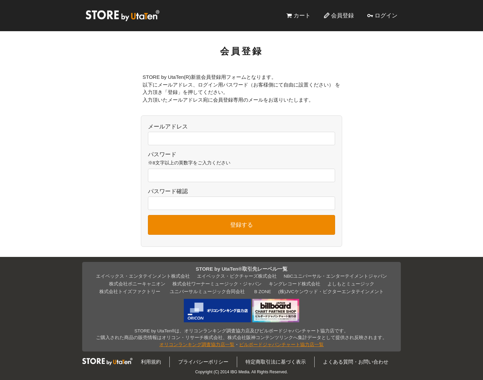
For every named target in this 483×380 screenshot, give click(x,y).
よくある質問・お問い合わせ (355, 362)
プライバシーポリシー (203, 362)
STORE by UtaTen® (122, 15)
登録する (241, 225)
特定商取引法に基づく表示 (276, 362)
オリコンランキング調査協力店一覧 (196, 344)
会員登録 (342, 15)
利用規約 (151, 362)
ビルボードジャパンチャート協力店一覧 (281, 344)
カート (302, 15)
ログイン (386, 15)
